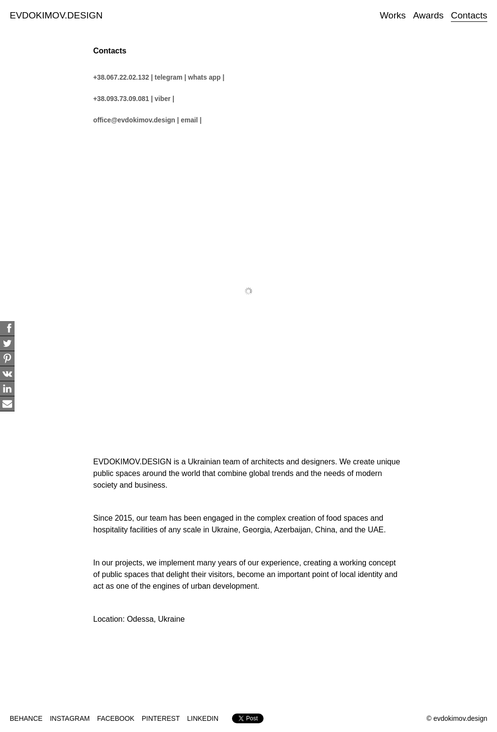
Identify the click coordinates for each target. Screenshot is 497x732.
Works (393, 15)
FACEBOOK (115, 718)
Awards (428, 15)
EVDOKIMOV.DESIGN (56, 15)
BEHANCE (26, 718)
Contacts (469, 15)
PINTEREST (161, 718)
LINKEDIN (203, 718)
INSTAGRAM (70, 718)
